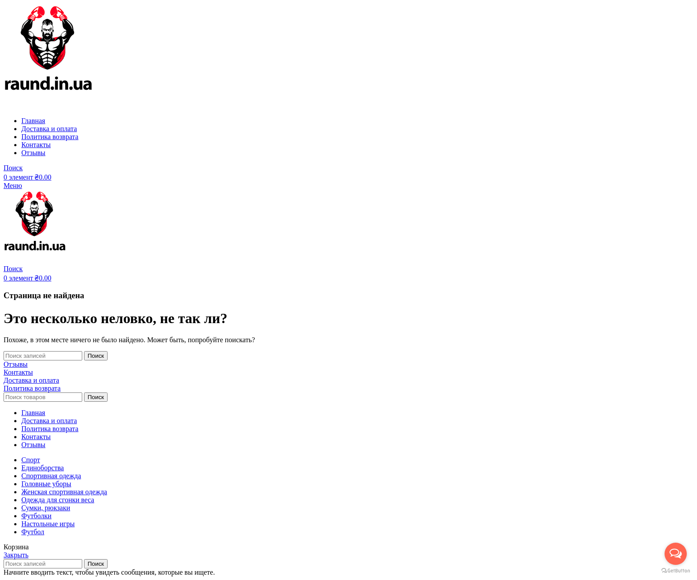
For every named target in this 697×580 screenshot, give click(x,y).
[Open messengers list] (676, 554)
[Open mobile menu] (13, 185)
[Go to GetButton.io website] (675, 571)
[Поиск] (13, 168)
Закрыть (16, 555)
